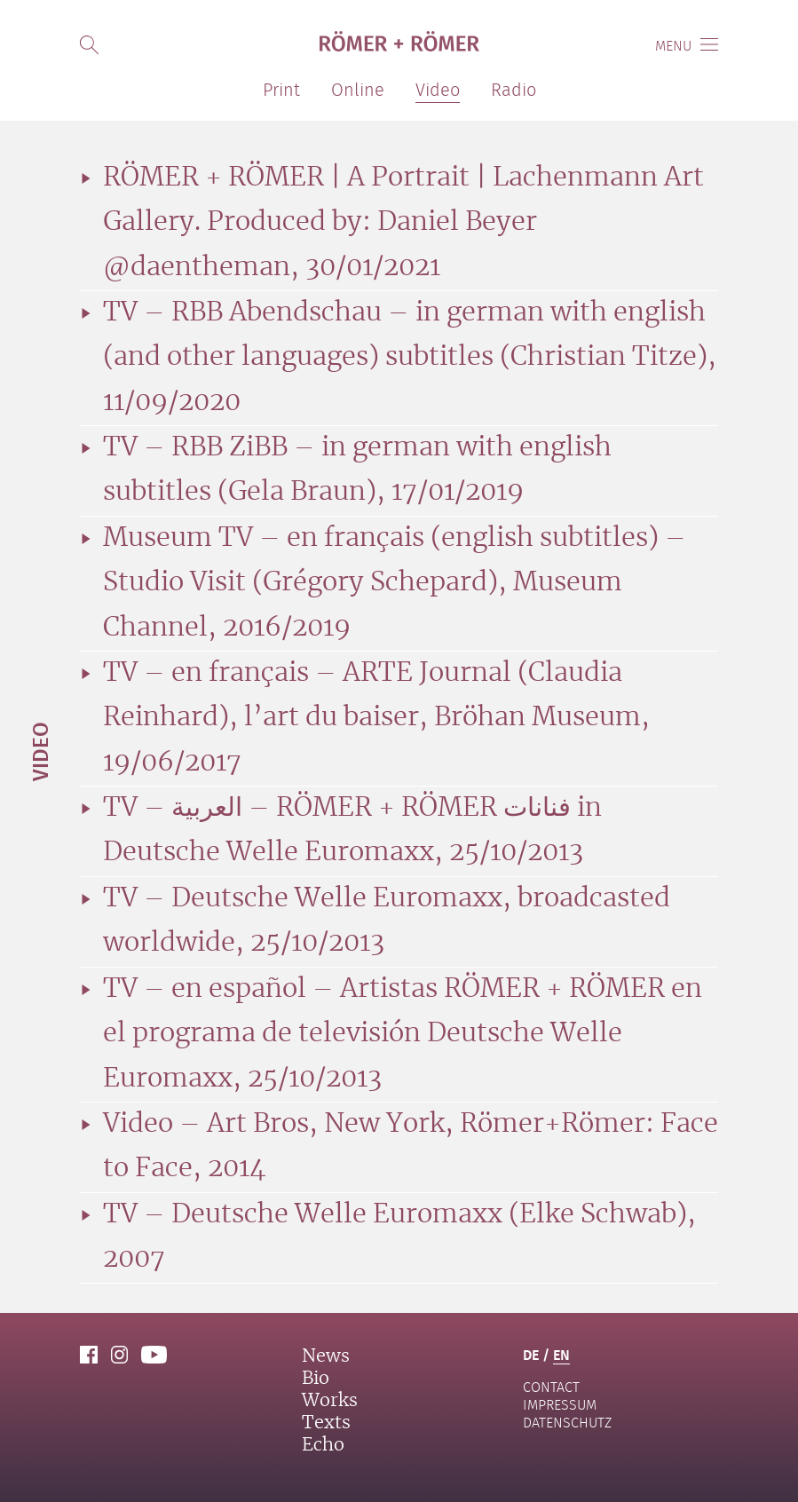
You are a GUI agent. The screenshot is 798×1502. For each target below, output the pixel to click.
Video (39, 751)
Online (357, 89)
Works (330, 1401)
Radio (513, 89)
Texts (326, 1423)
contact (551, 1387)
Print (281, 89)
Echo (323, 1445)
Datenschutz (567, 1422)
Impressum (560, 1405)
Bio (315, 1378)
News (326, 1356)
